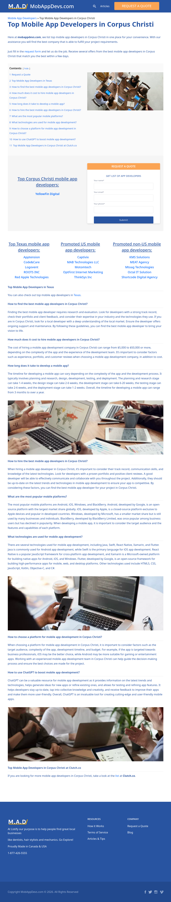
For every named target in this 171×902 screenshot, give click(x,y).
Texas (77, 295)
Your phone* (123, 206)
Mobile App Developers (22, 18)
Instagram (155, 892)
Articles (104, 6)
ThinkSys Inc (83, 277)
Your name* (123, 183)
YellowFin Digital (47, 194)
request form (32, 51)
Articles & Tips (96, 839)
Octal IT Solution (139, 272)
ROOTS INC (32, 272)
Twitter (150, 892)
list (117, 776)
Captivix (83, 257)
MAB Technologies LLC (83, 262)
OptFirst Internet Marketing (83, 272)
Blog (130, 832)
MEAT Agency (139, 262)
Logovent (31, 267)
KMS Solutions (139, 257)
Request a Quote (137, 6)
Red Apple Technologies (32, 277)
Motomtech (83, 267)
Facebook (145, 892)
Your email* (123, 195)
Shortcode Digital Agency (140, 277)
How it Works (96, 826)
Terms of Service (98, 832)
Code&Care (32, 262)
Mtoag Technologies (139, 267)
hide (26, 68)
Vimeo (161, 892)
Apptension (31, 257)
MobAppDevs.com (52, 6)
